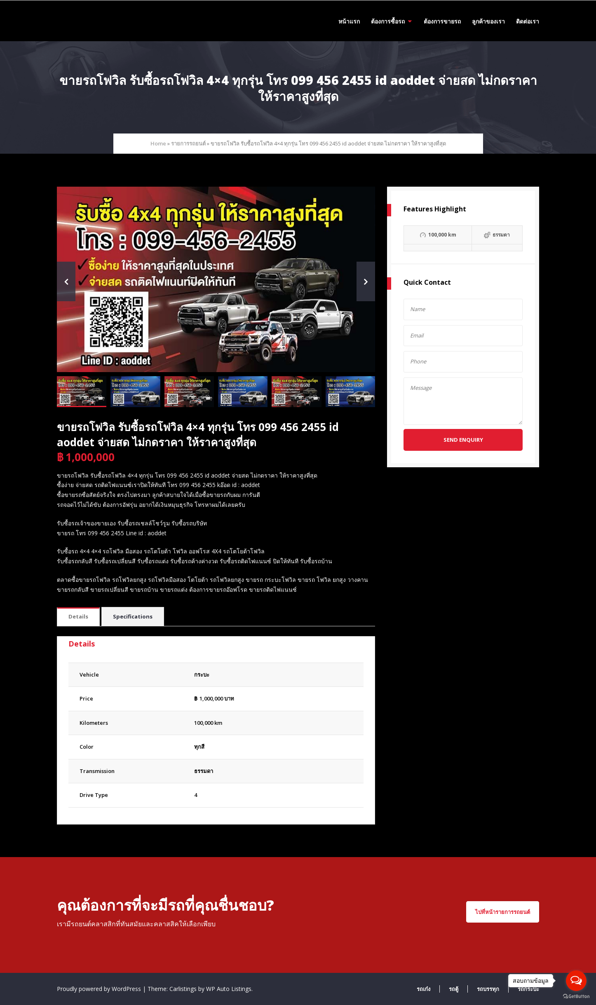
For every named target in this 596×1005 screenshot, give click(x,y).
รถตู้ (453, 989)
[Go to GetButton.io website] (576, 996)
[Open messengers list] (576, 980)
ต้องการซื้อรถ (388, 21)
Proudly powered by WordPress (100, 989)
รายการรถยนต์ (188, 143)
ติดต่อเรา (527, 21)
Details (78, 616)
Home (158, 143)
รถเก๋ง (423, 989)
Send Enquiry (463, 439)
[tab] (78, 617)
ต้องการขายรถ (442, 21)
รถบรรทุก (488, 989)
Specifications (133, 616)
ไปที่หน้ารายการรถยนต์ (502, 912)
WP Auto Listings (228, 989)
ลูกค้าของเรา (488, 21)
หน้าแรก (349, 21)
